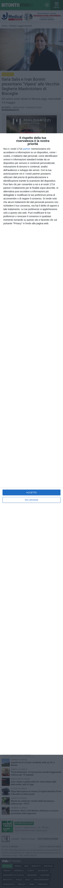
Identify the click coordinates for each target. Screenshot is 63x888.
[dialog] (31, 444)
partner (26, 149)
